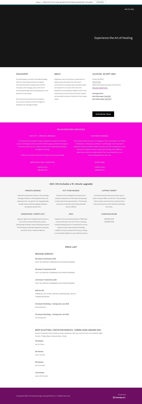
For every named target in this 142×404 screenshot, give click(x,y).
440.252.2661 (96, 82)
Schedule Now (103, 114)
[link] (119, 397)
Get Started (100, 2)
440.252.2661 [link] (129, 9)
